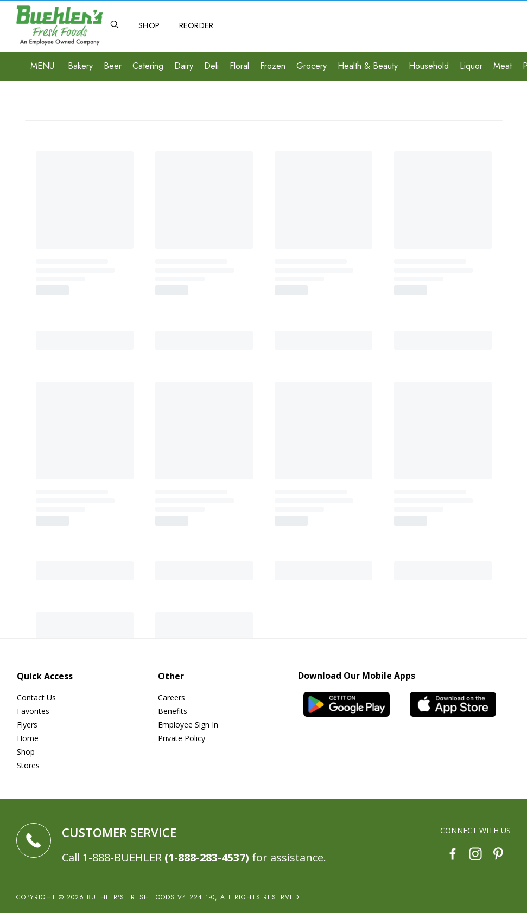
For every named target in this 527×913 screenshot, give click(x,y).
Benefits (172, 711)
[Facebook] (452, 855)
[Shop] (149, 26)
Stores (28, 765)
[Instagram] (475, 855)
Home (28, 738)
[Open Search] (114, 25)
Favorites (33, 711)
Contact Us (36, 697)
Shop (26, 752)
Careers (171, 697)
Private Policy (181, 738)
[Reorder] (196, 26)
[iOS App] (457, 704)
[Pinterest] (498, 855)
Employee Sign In (188, 724)
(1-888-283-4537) (206, 857)
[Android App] (351, 704)
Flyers (27, 724)
